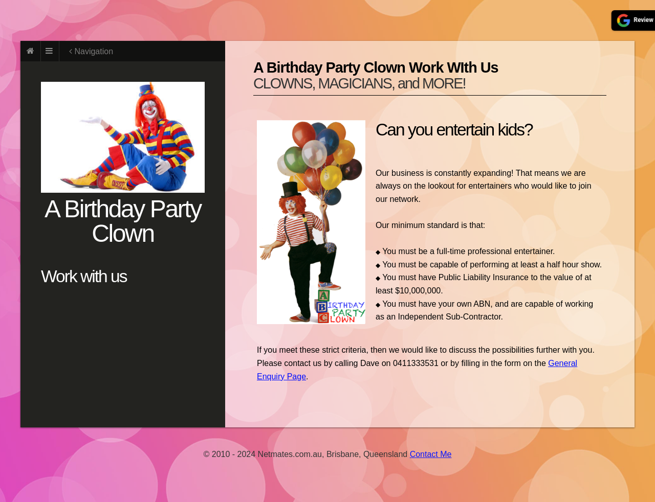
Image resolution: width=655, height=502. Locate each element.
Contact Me (431, 454)
